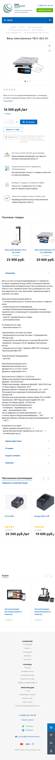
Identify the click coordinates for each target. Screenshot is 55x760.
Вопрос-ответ (27, 698)
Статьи (27, 691)
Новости (27, 648)
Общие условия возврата (27, 682)
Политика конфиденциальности (27, 706)
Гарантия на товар (28, 679)
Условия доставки (27, 675)
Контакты (27, 659)
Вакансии (27, 656)
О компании (27, 644)
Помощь (27, 664)
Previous (44, 478)
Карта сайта (27, 702)
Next (48, 478)
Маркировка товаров (27, 694)
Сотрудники (27, 652)
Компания (27, 641)
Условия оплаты (27, 671)
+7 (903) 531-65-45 (45, 5)
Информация (27, 687)
